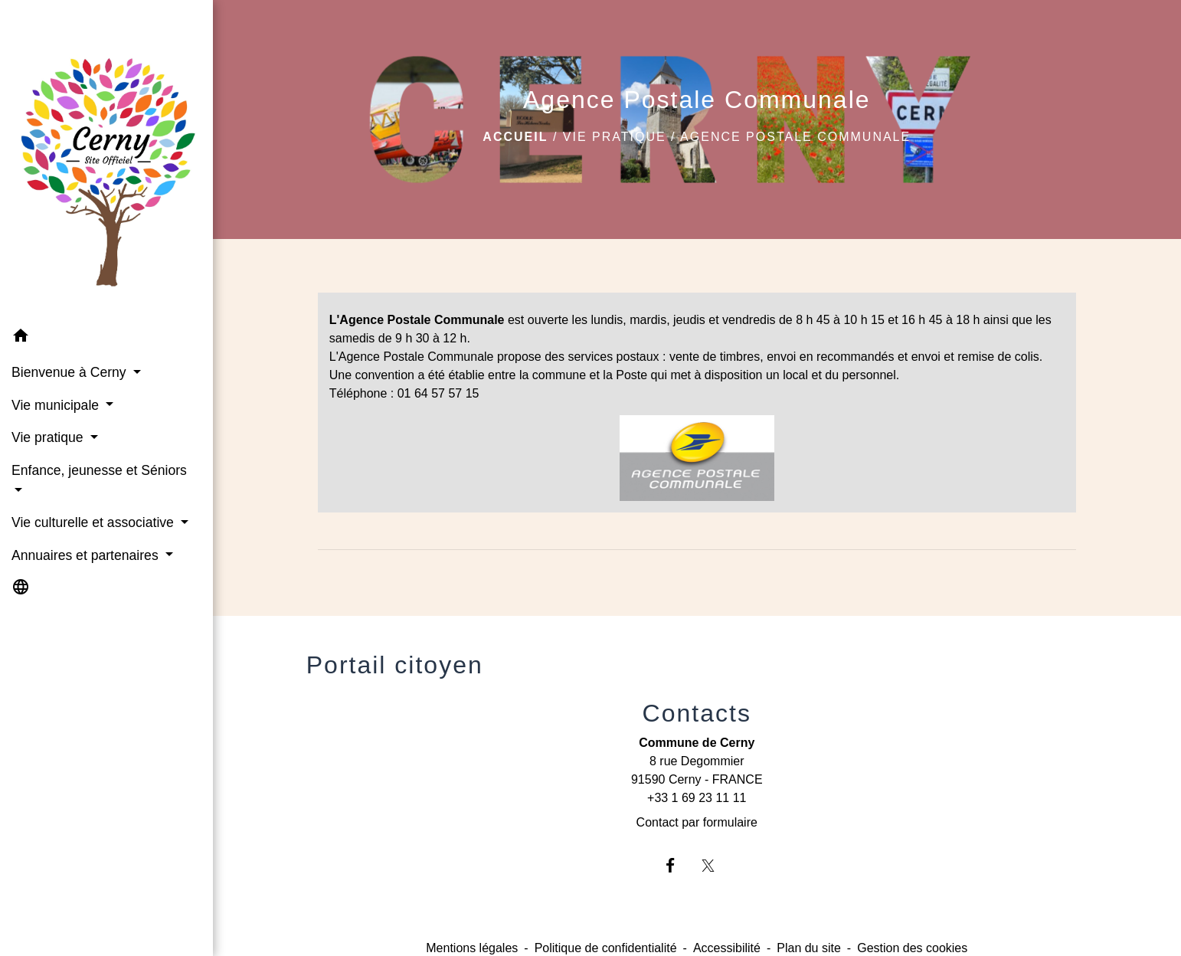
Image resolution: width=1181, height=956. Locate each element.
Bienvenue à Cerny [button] (70, 372)
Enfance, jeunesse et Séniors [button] (99, 470)
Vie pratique (614, 136)
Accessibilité (727, 947)
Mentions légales (472, 947)
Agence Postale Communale (795, 136)
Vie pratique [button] (49, 437)
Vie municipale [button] (57, 405)
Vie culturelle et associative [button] (94, 522)
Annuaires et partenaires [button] (86, 555)
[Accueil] (106, 160)
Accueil (515, 136)
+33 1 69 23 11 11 (696, 797)
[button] (106, 338)
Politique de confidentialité (606, 947)
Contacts (697, 713)
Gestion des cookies (912, 947)
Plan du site (809, 947)
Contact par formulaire (696, 822)
